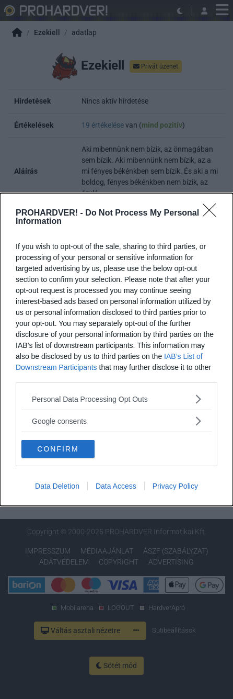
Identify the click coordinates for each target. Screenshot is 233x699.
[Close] (213, 213)
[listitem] (116, 398)
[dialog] (116, 349)
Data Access (116, 486)
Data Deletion (57, 486)
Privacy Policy (175, 486)
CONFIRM (57, 448)
